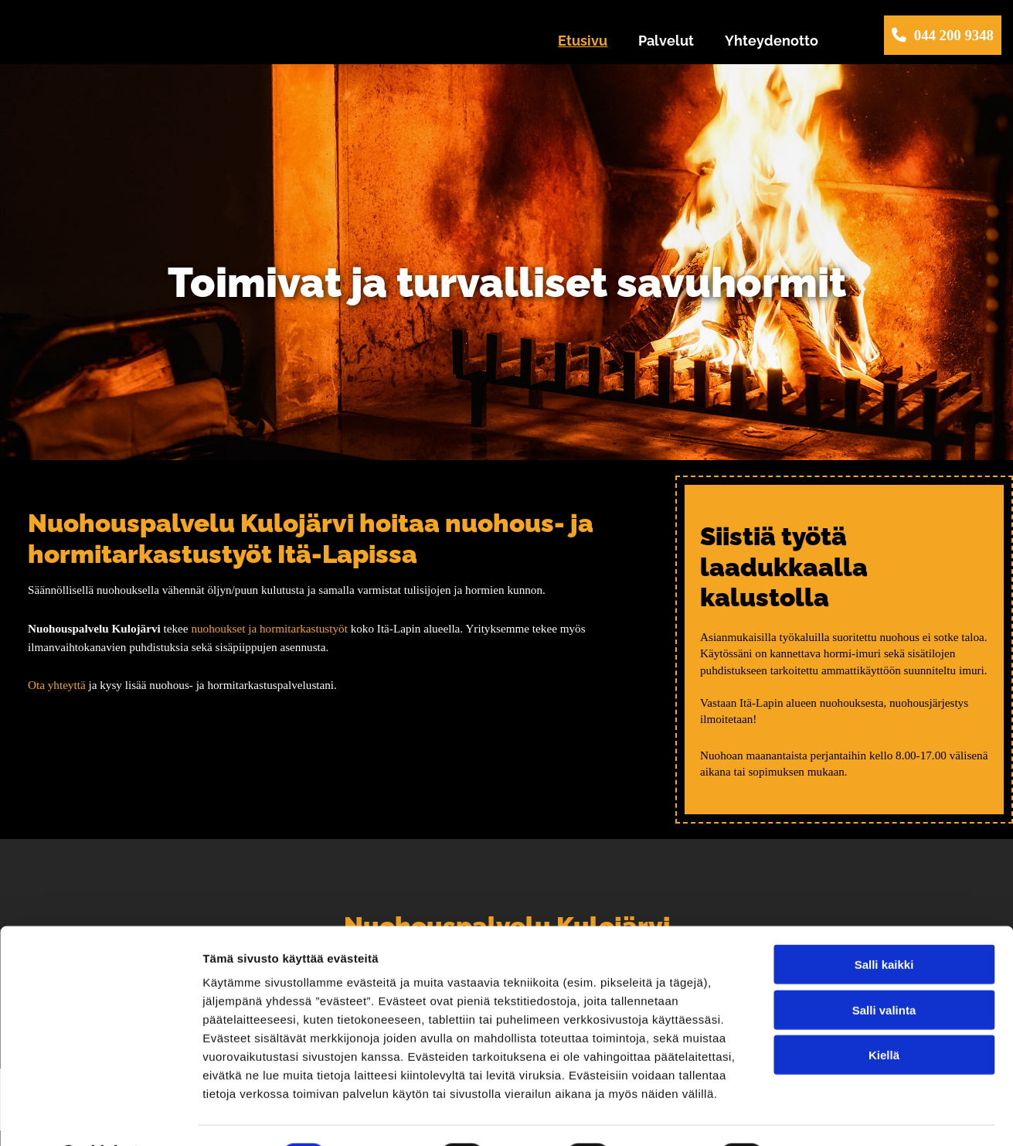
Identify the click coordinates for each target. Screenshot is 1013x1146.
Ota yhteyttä (57, 684)
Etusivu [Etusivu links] (582, 40)
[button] (942, 35)
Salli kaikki (884, 923)
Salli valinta (884, 969)
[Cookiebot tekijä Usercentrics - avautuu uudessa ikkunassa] (100, 1115)
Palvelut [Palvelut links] (666, 40)
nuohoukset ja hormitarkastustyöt (269, 628)
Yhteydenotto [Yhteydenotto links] (771, 40)
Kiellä (884, 1014)
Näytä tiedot (826, 1115)
